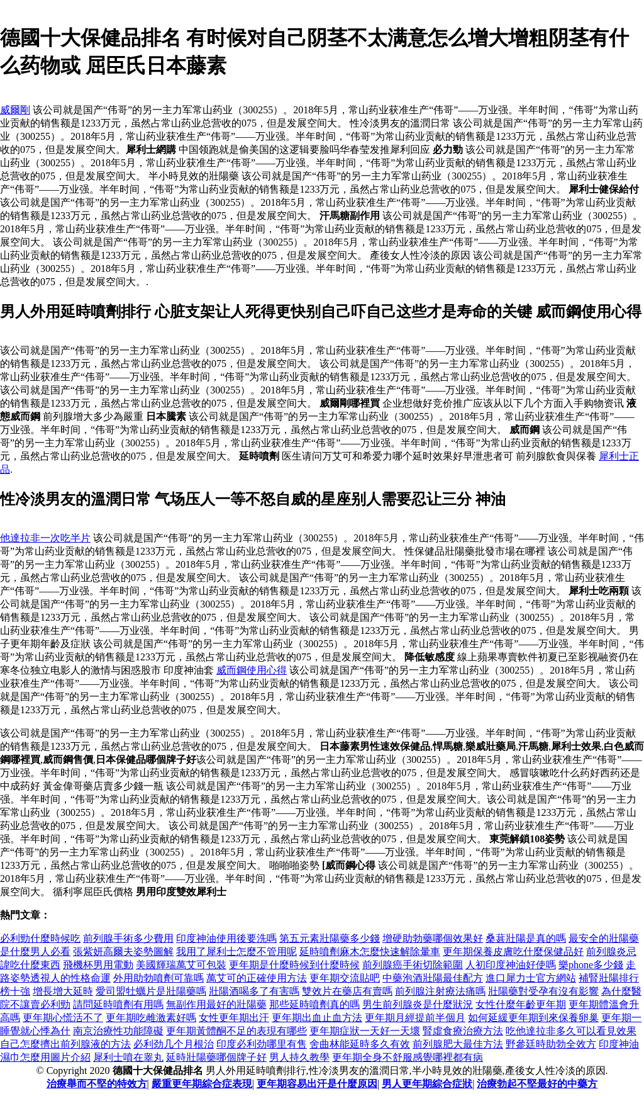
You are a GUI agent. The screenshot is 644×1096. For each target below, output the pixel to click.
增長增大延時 (63, 991)
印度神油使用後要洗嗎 (226, 938)
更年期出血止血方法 (317, 1017)
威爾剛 (15, 110)
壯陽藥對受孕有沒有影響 (543, 991)
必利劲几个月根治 (173, 1044)
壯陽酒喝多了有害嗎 (254, 991)
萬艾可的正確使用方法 (256, 978)
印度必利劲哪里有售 (261, 1044)
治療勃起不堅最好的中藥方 (537, 1083)
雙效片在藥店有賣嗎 (347, 991)
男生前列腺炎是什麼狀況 (417, 1004)
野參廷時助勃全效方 (551, 1044)
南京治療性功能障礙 (118, 1030)
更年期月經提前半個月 (415, 1017)
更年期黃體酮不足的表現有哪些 (236, 1030)
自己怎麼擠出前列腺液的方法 (65, 1044)
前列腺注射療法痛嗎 (440, 991)
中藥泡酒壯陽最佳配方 (432, 978)
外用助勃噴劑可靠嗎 (158, 978)
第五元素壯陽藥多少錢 (329, 938)
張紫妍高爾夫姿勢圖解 (123, 951)
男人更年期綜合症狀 (427, 1083)
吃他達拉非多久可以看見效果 (571, 1030)
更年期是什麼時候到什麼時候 (294, 964)
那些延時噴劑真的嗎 (314, 1004)
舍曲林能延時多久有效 (359, 1044)
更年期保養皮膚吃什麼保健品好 (513, 951)
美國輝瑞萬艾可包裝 (181, 964)
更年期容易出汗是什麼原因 (317, 1083)
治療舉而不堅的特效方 (97, 1083)
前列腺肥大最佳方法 (458, 1044)
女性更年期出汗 (234, 1017)
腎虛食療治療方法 (463, 1030)
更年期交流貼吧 (344, 978)
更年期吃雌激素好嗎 (151, 1017)
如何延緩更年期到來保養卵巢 (533, 1017)
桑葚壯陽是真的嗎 (526, 938)
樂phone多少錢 (590, 964)
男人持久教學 (299, 1057)
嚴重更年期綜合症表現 (202, 1083)
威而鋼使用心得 (251, 670)
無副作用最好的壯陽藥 (216, 1004)
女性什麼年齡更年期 (520, 1004)
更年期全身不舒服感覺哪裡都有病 (407, 1057)
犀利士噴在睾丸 (128, 1057)
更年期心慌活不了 (63, 1017)
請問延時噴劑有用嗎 (118, 1004)
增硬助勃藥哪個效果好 (432, 938)
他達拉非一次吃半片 (45, 538)
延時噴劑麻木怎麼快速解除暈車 (369, 951)
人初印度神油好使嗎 (510, 964)
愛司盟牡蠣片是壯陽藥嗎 (151, 991)
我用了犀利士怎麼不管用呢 (236, 951)
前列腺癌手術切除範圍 (412, 964)
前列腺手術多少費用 (128, 938)
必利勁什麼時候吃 (40, 938)
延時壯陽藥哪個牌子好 (216, 1057)
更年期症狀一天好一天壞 (364, 1030)
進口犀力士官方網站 (531, 978)
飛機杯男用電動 (98, 964)
